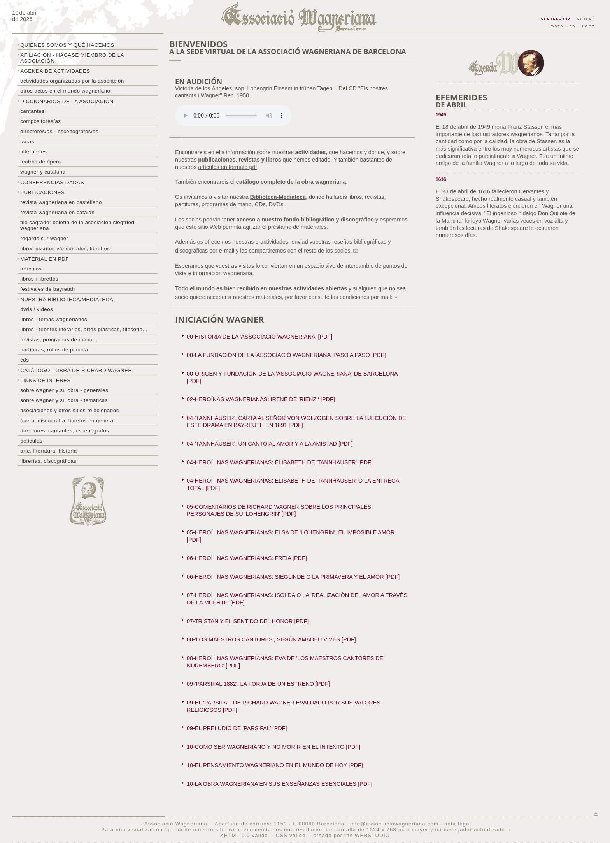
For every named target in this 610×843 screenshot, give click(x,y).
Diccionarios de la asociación (67, 101)
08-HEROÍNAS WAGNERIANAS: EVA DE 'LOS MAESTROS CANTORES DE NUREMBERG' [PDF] (285, 662)
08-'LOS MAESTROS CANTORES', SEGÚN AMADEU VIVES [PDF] (271, 639)
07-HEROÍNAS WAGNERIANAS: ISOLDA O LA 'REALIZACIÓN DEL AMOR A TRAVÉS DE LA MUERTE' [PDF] (297, 599)
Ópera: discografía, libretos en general (67, 420)
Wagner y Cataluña (42, 172)
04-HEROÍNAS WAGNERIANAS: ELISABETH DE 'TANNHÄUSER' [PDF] (280, 462)
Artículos (31, 269)
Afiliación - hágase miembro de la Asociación (72, 58)
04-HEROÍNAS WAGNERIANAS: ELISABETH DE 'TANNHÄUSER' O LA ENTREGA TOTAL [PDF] (293, 484)
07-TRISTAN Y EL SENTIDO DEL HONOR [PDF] (248, 621)
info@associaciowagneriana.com (394, 824)
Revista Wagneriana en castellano (61, 202)
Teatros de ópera (40, 162)
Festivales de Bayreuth (47, 289)
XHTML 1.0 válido (244, 835)
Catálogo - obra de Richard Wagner (76, 370)
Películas (31, 441)
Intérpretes (33, 152)
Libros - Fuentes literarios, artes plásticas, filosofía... (83, 329)
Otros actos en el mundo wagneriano (65, 91)
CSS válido (291, 835)
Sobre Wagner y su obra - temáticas (64, 400)
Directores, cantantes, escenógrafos (64, 431)
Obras (27, 141)
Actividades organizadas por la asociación (72, 81)
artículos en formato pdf (227, 167)
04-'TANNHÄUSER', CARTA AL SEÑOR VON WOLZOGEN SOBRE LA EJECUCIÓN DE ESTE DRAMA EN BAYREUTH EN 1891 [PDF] (296, 422)
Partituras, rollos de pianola (54, 350)
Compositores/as (40, 121)
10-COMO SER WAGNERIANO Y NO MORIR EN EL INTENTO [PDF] (273, 747)
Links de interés (45, 380)
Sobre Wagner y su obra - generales (64, 390)
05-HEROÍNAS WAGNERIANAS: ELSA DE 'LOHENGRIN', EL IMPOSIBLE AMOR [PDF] (290, 536)
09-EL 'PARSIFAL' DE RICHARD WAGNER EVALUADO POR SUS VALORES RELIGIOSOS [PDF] (283, 706)
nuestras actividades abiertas (307, 288)
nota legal (457, 824)
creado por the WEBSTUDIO (351, 835)
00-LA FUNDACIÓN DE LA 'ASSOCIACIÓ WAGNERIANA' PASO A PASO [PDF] (286, 355)
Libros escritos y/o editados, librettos (65, 248)
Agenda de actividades (55, 71)
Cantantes (32, 111)
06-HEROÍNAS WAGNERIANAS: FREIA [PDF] (247, 558)
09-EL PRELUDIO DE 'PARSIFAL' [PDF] (237, 728)
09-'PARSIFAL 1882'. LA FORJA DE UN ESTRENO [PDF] (258, 684)
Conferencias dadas (52, 182)
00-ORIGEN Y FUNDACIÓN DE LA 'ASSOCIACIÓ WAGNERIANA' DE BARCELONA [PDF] (292, 377)
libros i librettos (39, 279)
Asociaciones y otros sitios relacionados (69, 410)
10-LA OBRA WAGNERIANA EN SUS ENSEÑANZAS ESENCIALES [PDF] (279, 784)
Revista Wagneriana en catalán (57, 212)
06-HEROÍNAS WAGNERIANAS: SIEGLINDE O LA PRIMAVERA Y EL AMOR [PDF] (293, 577)
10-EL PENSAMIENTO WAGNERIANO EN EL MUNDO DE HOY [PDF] (275, 765)
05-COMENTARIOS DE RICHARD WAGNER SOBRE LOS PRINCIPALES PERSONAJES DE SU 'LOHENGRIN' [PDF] (279, 510)
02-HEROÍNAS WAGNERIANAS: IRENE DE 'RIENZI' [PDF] (261, 399)
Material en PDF (44, 259)
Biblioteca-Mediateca (278, 197)
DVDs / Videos (36, 309)
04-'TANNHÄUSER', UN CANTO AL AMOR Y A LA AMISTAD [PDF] (270, 444)
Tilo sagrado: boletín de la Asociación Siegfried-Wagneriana (78, 225)
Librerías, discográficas (48, 461)
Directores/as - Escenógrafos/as (59, 131)
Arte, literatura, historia (48, 451)
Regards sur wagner (44, 238)
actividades (310, 152)
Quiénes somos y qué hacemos (67, 45)
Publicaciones (42, 192)
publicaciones (216, 159)
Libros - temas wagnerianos (53, 319)
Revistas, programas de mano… (59, 339)
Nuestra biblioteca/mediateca (66, 299)
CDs (24, 360)
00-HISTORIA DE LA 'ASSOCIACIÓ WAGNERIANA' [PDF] (259, 337)
